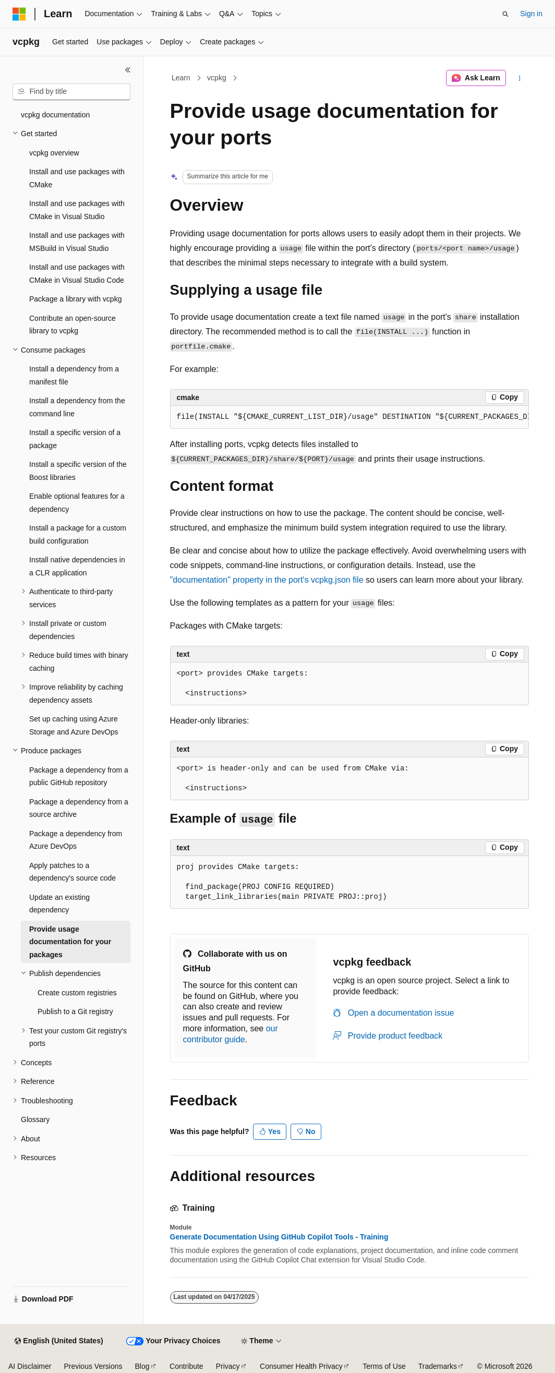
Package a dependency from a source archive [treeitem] (78, 808)
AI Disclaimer (29, 1366)
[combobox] (71, 91)
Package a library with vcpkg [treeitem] (75, 299)
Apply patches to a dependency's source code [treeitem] (72, 872)
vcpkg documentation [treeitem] (55, 115)
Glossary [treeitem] (35, 1119)
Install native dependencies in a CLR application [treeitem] (77, 566)
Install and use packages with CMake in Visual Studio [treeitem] (77, 210)
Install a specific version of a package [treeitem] (74, 439)
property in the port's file (267, 579)
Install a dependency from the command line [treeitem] (77, 407)
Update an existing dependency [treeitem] (59, 903)
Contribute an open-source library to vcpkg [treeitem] (72, 324)
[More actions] (519, 78)
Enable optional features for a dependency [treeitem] (77, 502)
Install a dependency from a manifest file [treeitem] (74, 375)
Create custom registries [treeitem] (77, 993)
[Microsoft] (19, 14)
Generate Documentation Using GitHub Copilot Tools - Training (279, 1237)
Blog (142, 1366)
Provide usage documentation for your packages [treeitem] (70, 942)
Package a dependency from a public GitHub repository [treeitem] (78, 776)
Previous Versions (93, 1366)
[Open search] (505, 14)
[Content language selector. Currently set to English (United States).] (58, 1341)
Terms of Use (384, 1366)
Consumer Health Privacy (301, 1366)
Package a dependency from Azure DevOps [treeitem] (75, 840)
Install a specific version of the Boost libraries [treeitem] (78, 470)
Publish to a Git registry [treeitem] (75, 1011)
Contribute (186, 1366)
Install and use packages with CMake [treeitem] (77, 178)
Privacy (228, 1366)
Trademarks (437, 1366)
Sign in (531, 13)
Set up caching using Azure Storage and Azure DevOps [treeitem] (73, 725)
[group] (349, 417)
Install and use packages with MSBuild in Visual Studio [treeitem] (77, 241)
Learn (181, 78)
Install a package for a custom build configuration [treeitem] (77, 534)
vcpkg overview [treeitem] (54, 153)
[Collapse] (128, 70)
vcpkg (216, 78)
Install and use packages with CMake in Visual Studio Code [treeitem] (77, 273)
